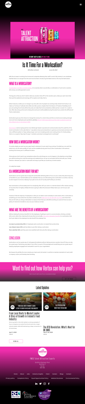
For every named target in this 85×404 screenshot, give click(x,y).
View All (16, 341)
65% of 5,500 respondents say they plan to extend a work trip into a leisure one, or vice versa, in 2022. (40, 121)
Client (48, 374)
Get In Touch (69, 279)
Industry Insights (37, 374)
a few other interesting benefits (51, 216)
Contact (68, 374)
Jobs (28, 374)
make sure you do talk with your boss (51, 198)
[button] (81, 4)
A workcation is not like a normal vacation (20, 88)
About (22, 374)
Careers (54, 374)
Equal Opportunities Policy (39, 378)
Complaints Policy (23, 378)
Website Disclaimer (57, 378)
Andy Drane (12, 128)
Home (15, 374)
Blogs (61, 374)
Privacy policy (10, 378)
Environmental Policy (72, 378)
